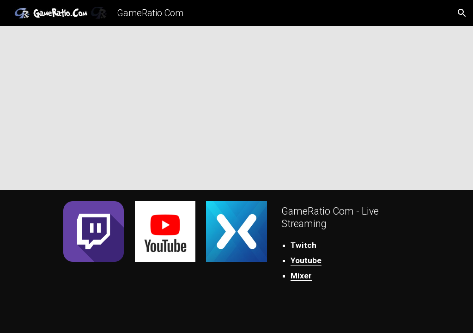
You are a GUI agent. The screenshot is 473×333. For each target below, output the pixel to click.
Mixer (301, 275)
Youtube (306, 260)
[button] (462, 13)
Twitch (303, 245)
